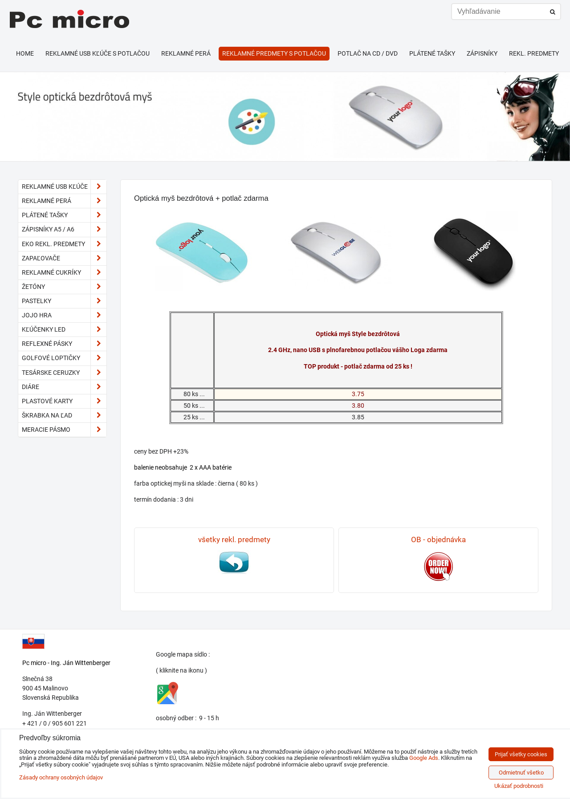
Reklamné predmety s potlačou (274, 53)
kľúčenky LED (64, 330)
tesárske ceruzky (64, 373)
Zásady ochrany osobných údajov (61, 777)
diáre (64, 387)
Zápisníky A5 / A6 (64, 229)
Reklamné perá (186, 53)
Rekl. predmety (534, 53)
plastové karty (64, 401)
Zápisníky (482, 53)
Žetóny (64, 287)
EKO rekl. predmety (64, 244)
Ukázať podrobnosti (518, 786)
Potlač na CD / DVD (368, 53)
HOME (25, 53)
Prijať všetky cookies (521, 754)
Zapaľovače (64, 258)
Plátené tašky (432, 53)
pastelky (64, 301)
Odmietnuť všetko (521, 772)
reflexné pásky (64, 344)
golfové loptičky (64, 358)
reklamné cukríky (64, 273)
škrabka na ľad (64, 415)
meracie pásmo (64, 430)
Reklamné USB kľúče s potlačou (97, 53)
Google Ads (423, 757)
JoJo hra (64, 315)
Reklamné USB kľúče (64, 187)
